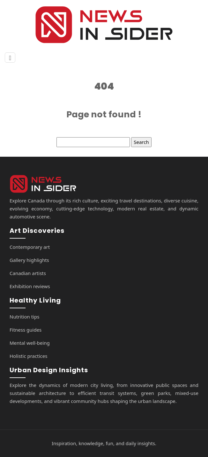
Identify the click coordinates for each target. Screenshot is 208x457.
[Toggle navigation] (10, 57)
